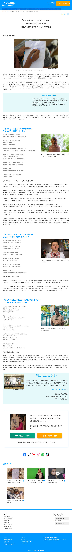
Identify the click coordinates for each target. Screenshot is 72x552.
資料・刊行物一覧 (8, 524)
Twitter (29, 454)
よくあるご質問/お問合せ (26, 541)
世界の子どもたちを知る (9, 543)
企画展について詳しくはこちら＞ (59, 389)
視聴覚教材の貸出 (8, 528)
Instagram (38, 454)
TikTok (47, 454)
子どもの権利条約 (8, 519)
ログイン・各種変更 (51, 2)
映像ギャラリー (7, 520)
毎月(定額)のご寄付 (22, 435)
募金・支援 (6, 541)
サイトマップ (24, 539)
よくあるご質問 (52, 3)
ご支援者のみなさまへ (9, 545)
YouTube (33, 454)
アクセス (23, 537)
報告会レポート (7, 522)
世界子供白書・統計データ (10, 517)
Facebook (24, 454)
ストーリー (6, 11)
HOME (3, 11)
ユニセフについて (8, 539)
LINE (42, 454)
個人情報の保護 (24, 543)
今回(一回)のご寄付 (50, 435)
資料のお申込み (7, 526)
